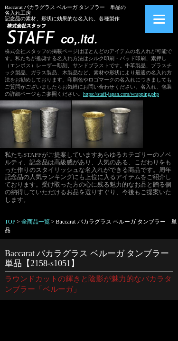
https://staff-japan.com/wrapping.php (121, 94)
